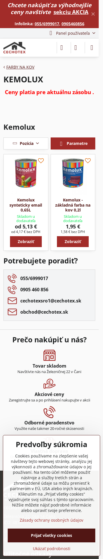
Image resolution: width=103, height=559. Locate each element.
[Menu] (92, 47)
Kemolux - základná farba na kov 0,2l (72, 205)
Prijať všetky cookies (51, 535)
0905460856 (73, 23)
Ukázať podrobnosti (51, 548)
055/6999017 (47, 23)
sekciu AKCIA (71, 12)
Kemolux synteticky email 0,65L (25, 205)
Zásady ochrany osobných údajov (51, 520)
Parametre (73, 144)
